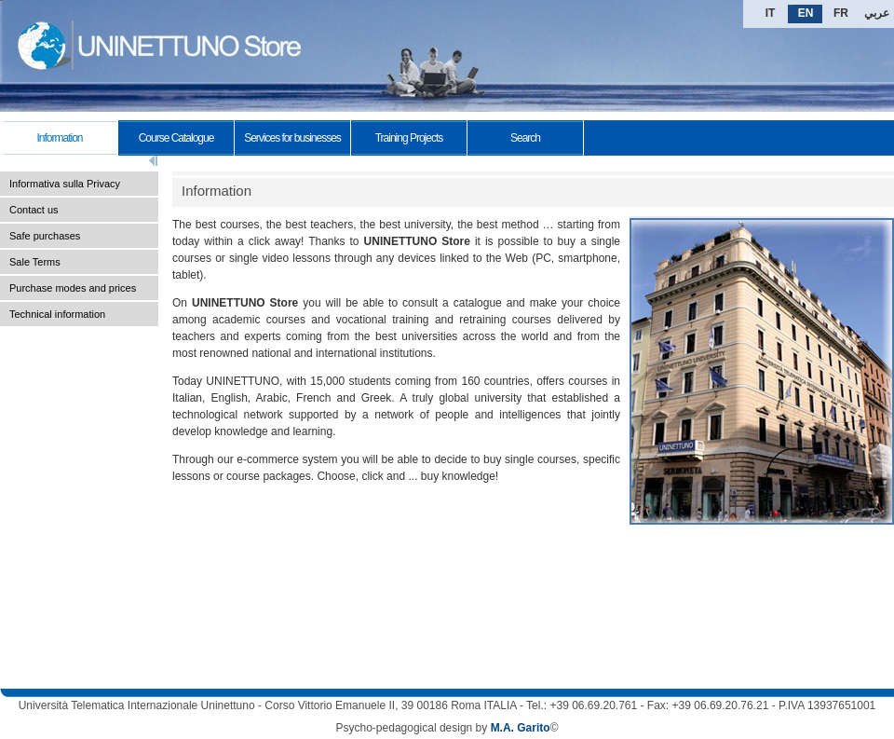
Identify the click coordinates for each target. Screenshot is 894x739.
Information (59, 137)
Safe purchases (44, 235)
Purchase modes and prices (72, 288)
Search (525, 137)
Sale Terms (35, 261)
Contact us (34, 209)
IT (770, 13)
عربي (876, 13)
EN (806, 13)
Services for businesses (292, 137)
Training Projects (409, 137)
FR (840, 13)
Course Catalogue (176, 137)
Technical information (57, 314)
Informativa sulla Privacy (64, 183)
